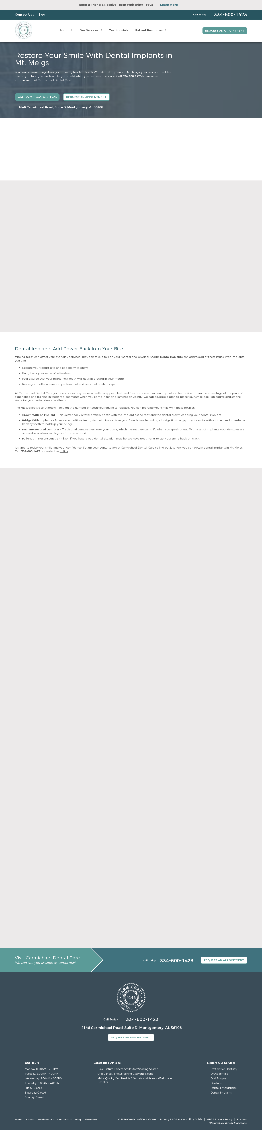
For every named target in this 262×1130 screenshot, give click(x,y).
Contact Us (23, 15)
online (64, 451)
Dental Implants (221, 1093)
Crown (27, 415)
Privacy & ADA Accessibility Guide (181, 1119)
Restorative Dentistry (224, 1069)
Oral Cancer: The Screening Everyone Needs (125, 1074)
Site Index (89, 1119)
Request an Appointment (224, 30)
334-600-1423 (132, 76)
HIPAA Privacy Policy (219, 1119)
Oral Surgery (218, 1079)
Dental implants (171, 357)
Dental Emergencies (223, 1088)
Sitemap (241, 1119)
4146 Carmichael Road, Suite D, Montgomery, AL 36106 (61, 107)
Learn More (169, 5)
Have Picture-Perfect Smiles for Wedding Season (127, 1069)
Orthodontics (219, 1074)
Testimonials (118, 30)
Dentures (53, 429)
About (63, 30)
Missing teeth (24, 357)
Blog (41, 15)
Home (18, 1119)
